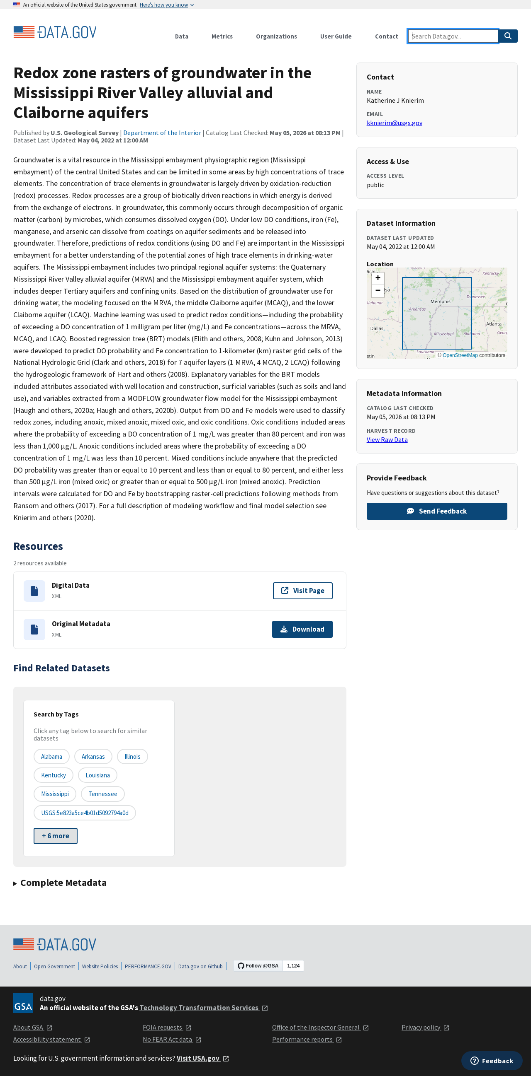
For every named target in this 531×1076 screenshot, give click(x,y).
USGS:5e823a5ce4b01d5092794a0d (85, 813)
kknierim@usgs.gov (394, 122)
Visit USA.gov (203, 1058)
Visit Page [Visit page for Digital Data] (302, 590)
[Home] (54, 32)
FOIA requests (167, 1027)
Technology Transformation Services (203, 1007)
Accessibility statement (51, 1039)
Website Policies (100, 966)
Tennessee (102, 794)
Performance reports (307, 1039)
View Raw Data (387, 439)
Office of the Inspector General (320, 1027)
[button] (378, 279)
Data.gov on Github (200, 966)
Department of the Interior (162, 132)
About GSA (33, 1027)
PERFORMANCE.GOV (148, 966)
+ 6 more (55, 835)
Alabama (51, 756)
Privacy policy (426, 1027)
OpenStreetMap (460, 355)
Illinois (132, 756)
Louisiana (97, 775)
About (20, 966)
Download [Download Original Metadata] (302, 629)
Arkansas (93, 756)
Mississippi (55, 794)
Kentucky (53, 775)
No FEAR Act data (172, 1039)
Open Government (54, 966)
